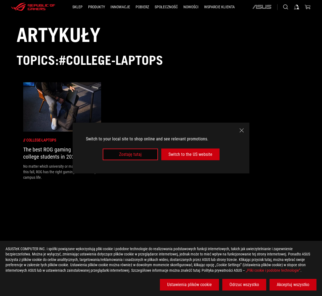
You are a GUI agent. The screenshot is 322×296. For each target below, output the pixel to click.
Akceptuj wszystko (293, 284)
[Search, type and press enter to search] (285, 6)
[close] (241, 130)
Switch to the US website (190, 154)
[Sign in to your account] (296, 7)
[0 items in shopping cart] (307, 7)
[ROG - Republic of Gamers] (33, 7)
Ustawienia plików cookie (189, 284)
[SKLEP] (77, 7)
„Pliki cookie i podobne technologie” (273, 270)
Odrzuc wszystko (244, 284)
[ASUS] (262, 6)
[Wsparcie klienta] (219, 7)
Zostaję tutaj (130, 154)
